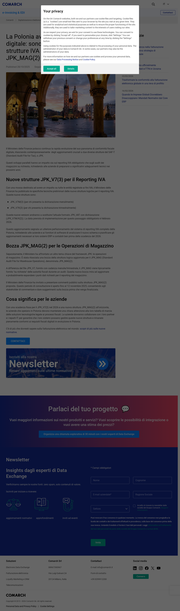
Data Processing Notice (67, 59)
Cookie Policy (89, 59)
